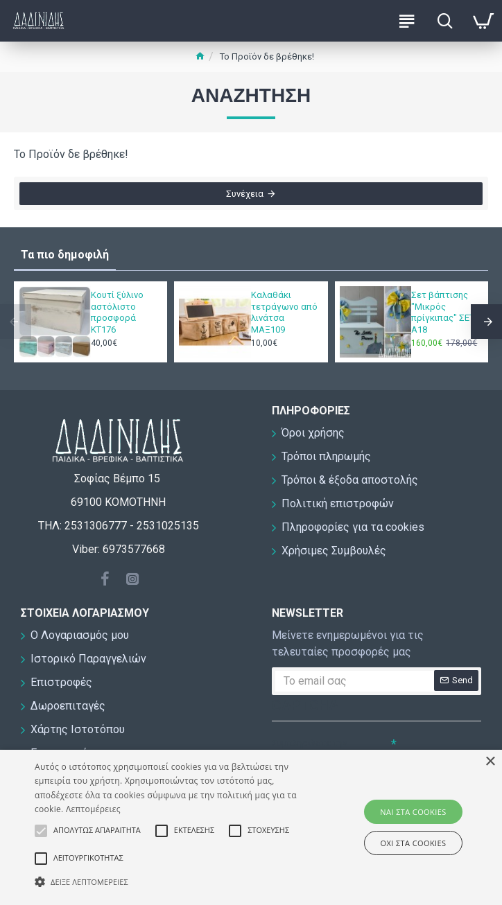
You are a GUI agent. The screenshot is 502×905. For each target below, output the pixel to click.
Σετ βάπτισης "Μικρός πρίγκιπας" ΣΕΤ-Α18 (444, 312)
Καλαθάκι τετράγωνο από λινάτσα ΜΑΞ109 (284, 312)
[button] (175, 881)
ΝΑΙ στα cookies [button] (413, 812)
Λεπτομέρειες (93, 809)
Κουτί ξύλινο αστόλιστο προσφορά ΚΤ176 (117, 312)
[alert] (251, 827)
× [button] (490, 762)
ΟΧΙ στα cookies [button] (414, 843)
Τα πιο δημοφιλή (65, 254)
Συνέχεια (244, 195)
